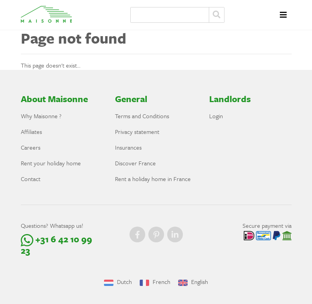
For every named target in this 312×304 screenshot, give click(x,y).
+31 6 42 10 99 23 (56, 245)
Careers (30, 147)
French (155, 281)
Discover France (135, 163)
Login (216, 116)
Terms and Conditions (142, 116)
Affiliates (31, 131)
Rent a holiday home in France (153, 178)
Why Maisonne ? (41, 116)
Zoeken (216, 14)
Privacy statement (137, 131)
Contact (30, 178)
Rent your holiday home (51, 163)
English (193, 281)
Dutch (118, 281)
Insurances (128, 147)
